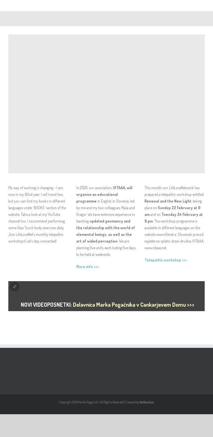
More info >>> (87, 266)
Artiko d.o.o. (147, 402)
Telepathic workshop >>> (165, 260)
